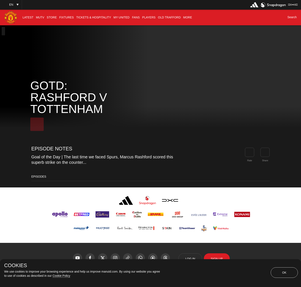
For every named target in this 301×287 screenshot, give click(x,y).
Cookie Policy (61, 275)
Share (265, 160)
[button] (11, 4)
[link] (265, 152)
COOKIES (15, 265)
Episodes (38, 176)
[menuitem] (28, 17)
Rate (249, 160)
